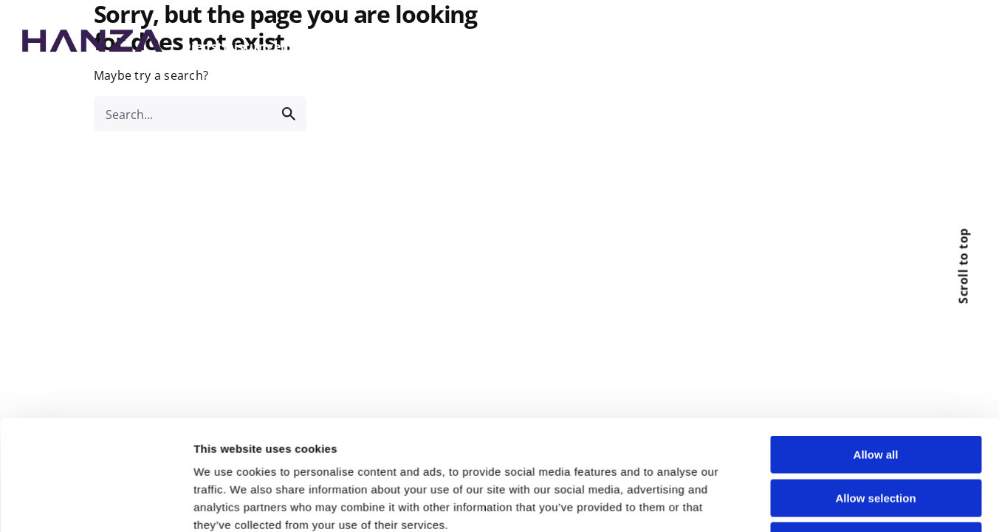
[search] (288, 114)
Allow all (876, 333)
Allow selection (875, 376)
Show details (777, 485)
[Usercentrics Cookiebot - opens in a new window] (95, 485)
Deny (876, 420)
